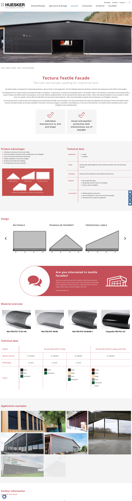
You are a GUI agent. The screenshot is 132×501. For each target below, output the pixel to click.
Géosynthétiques (38, 6)
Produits (14, 68)
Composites (87, 6)
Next (125, 238)
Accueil (3, 68)
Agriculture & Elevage (58, 6)
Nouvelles (107, 2)
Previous (6, 238)
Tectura (19, 68)
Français (122, 2)
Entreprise (100, 6)
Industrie (74, 6)
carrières (115, 2)
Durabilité (112, 6)
